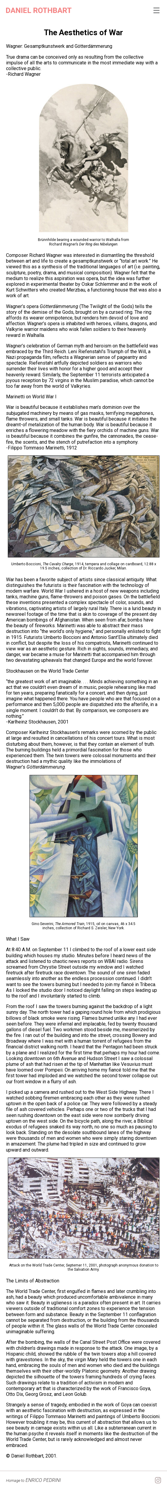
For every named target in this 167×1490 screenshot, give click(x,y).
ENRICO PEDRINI (33, 1480)
